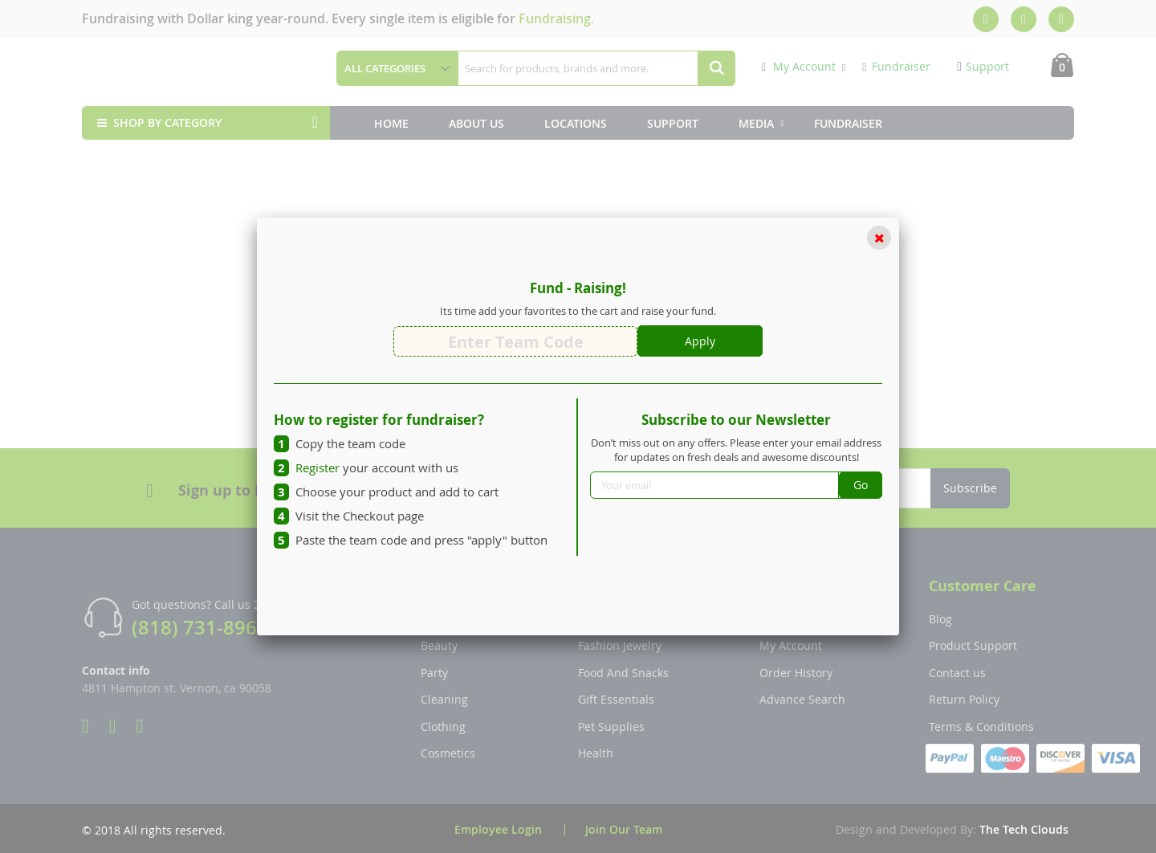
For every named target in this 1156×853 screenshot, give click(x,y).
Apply (700, 341)
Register (317, 467)
